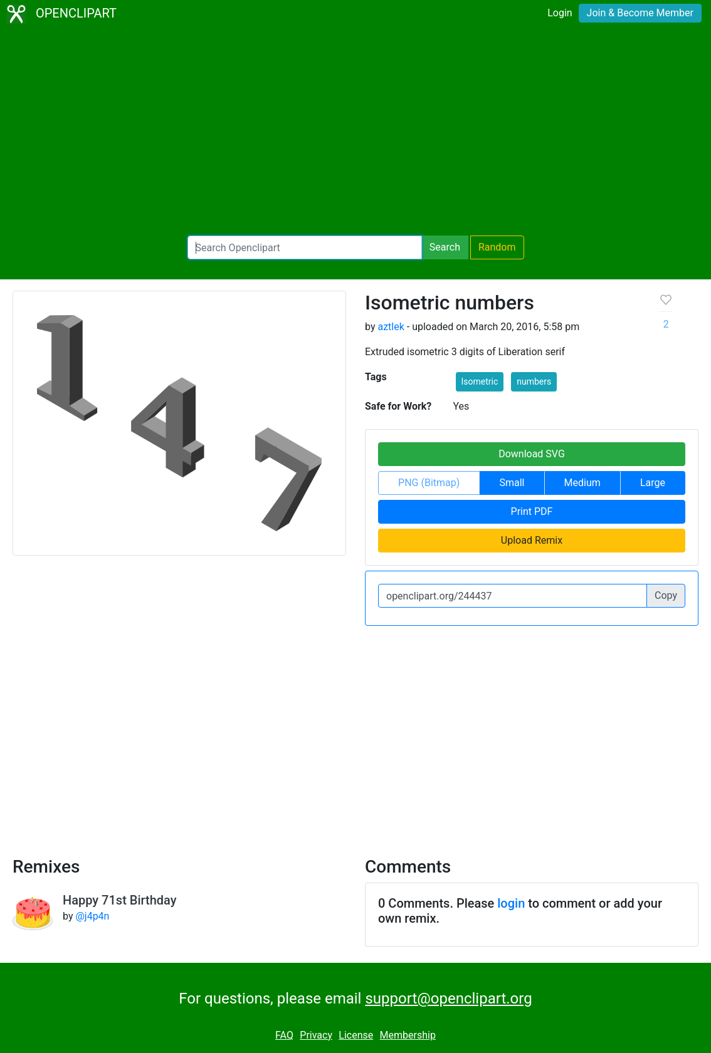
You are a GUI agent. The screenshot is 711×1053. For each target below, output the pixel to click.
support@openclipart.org (448, 998)
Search (444, 247)
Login (559, 13)
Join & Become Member (640, 13)
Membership (408, 1035)
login (511, 903)
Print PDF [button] (532, 511)
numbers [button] (534, 381)
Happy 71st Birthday (120, 900)
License (356, 1035)
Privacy (316, 1035)
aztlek (390, 327)
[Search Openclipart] (304, 247)
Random (497, 247)
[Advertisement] (355, 131)
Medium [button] (582, 483)
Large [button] (652, 483)
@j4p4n (92, 916)
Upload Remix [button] (531, 540)
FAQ (284, 1035)
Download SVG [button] (531, 454)
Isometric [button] (479, 381)
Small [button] (511, 483)
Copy (666, 595)
